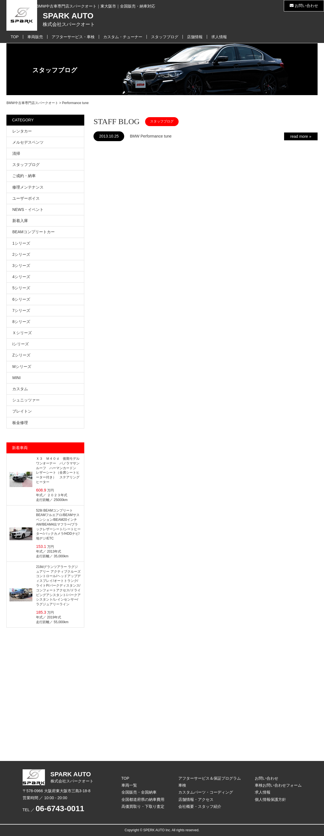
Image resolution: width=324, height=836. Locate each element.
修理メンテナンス (28, 187)
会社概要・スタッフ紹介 (199, 806)
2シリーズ (21, 254)
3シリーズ (21, 265)
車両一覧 (129, 785)
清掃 (16, 153)
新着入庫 (20, 220)
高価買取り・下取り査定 (142, 806)
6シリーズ (21, 299)
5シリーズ (21, 288)
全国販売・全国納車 (139, 792)
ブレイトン (22, 411)
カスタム (20, 389)
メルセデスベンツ (28, 142)
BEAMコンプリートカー (33, 232)
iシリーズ (20, 344)
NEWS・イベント (28, 209)
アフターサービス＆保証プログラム (209, 778)
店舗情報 (195, 37)
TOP (15, 37)
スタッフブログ (164, 37)
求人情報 (219, 37)
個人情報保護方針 (270, 799)
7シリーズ (21, 310)
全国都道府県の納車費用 (142, 799)
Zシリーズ (21, 355)
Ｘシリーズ (22, 333)
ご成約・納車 (24, 176)
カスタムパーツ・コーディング (205, 792)
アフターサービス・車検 (73, 37)
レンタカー (22, 131)
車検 (182, 785)
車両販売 (35, 37)
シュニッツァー (26, 400)
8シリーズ (21, 321)
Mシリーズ (21, 366)
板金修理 (20, 422)
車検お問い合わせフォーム (278, 785)
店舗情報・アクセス (195, 799)
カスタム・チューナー (122, 37)
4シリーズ (21, 276)
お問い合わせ (304, 5)
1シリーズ (21, 243)
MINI (16, 377)
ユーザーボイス (26, 198)
